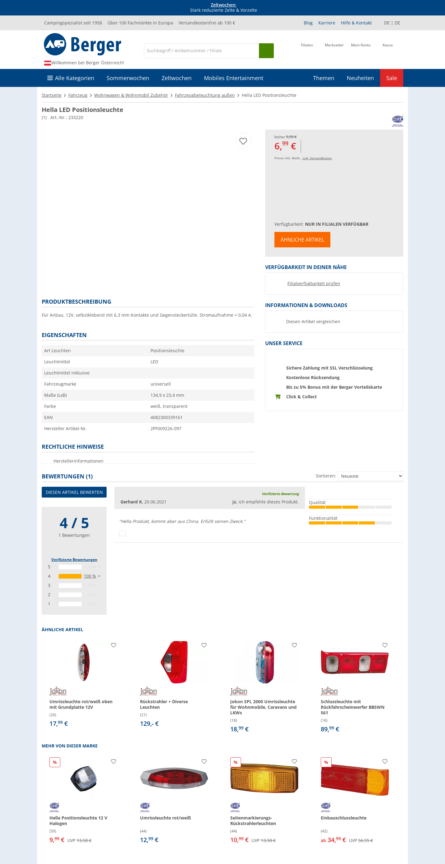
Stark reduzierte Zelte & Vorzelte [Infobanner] (223, 7)
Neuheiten (360, 78)
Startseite (51, 95)
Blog (308, 23)
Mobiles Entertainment (233, 78)
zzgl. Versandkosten (317, 158)
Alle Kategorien (74, 78)
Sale (391, 78)
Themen (323, 78)
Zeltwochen (177, 78)
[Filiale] (307, 50)
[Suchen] (266, 50)
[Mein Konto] (361, 50)
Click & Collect (301, 397)
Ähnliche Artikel (302, 239)
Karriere (326, 23)
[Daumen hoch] (122, 533)
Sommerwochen (128, 78)
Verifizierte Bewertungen (74, 559)
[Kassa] (388, 50)
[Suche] (201, 50)
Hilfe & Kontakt (356, 23)
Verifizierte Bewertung (280, 493)
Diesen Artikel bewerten (74, 492)
